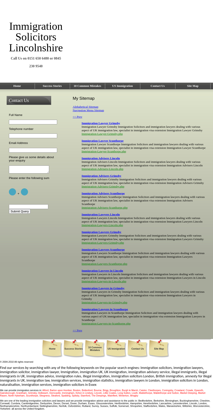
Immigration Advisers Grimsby (101, 175)
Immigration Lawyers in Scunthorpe (105, 309)
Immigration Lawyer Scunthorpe (103, 140)
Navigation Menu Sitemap (88, 110)
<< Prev (77, 116)
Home (17, 86)
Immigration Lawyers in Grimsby (103, 288)
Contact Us (158, 86)
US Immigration (122, 86)
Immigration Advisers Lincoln (101, 158)
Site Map (192, 86)
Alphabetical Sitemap (85, 106)
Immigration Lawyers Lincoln (101, 214)
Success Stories (52, 86)
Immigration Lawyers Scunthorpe (103, 249)
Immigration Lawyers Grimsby (101, 232)
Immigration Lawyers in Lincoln (102, 270)
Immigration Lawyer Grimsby (101, 123)
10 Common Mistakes (87, 86)
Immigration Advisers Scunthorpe (103, 193)
